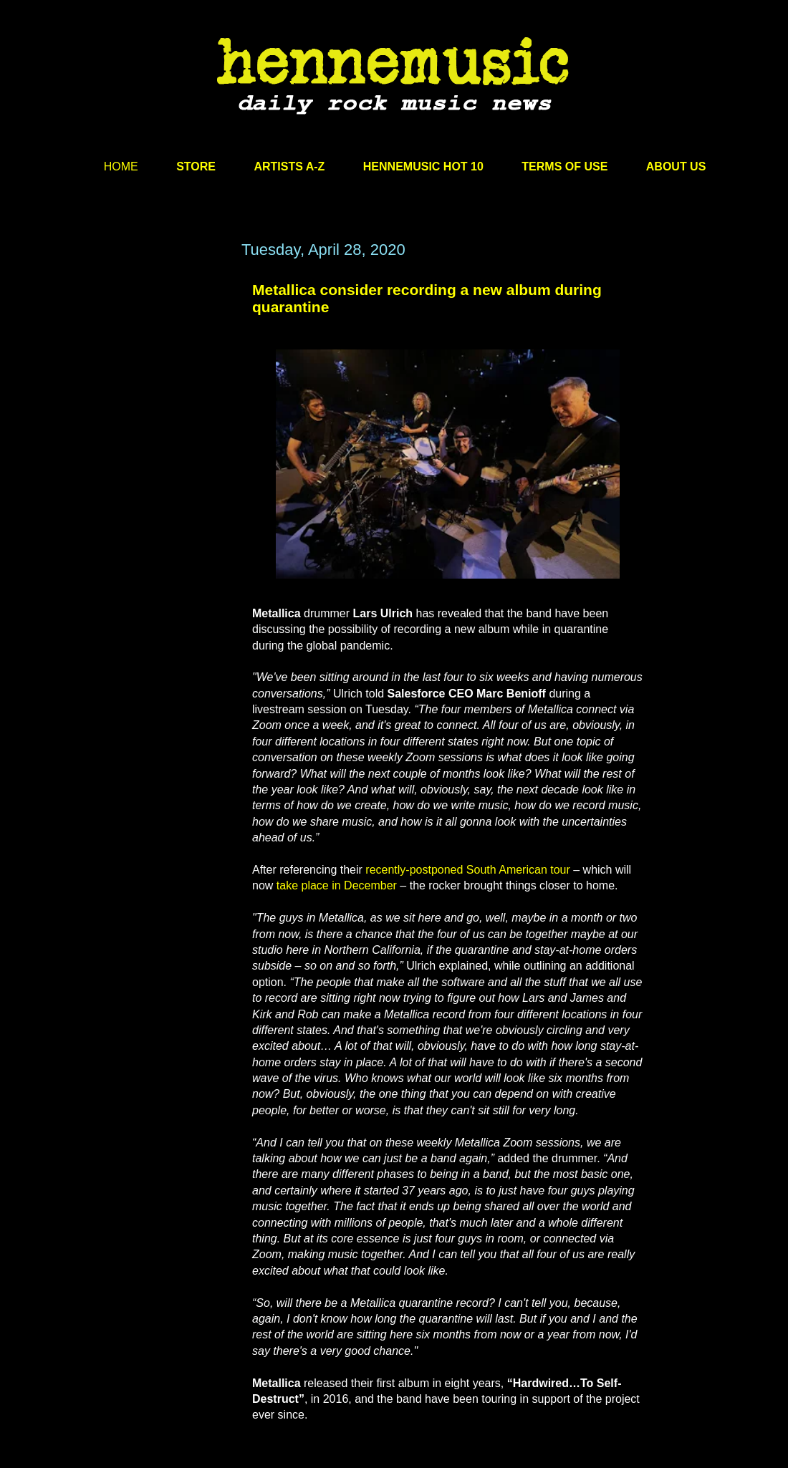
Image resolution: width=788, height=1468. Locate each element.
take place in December (337, 885)
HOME (121, 166)
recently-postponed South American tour (467, 870)
